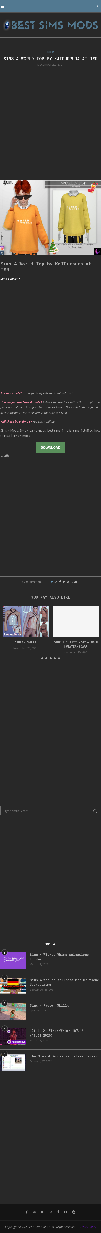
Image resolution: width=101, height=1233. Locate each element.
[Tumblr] (58, 1212)
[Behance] (50, 1212)
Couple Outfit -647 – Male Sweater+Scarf (75, 644)
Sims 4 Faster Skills (50, 1005)
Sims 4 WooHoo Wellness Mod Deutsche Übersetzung (65, 982)
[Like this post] (55, 582)
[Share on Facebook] (60, 582)
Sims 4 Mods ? (10, 279)
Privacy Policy (87, 1227)
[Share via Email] (75, 582)
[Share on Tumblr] (72, 582)
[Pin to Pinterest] (68, 582)
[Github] (65, 1212)
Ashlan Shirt (25, 642)
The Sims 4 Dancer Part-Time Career (65, 1056)
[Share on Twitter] (64, 582)
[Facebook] (27, 1212)
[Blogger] (73, 1212)
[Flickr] (42, 1212)
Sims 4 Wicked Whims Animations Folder (60, 956)
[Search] (99, 6)
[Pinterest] (34, 1212)
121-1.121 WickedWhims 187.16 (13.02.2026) (58, 1032)
